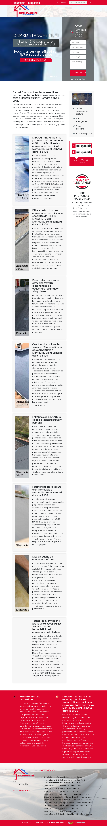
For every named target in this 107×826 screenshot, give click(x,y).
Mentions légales (58, 823)
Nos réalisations (35, 60)
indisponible (19, 2)
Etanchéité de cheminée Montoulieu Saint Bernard (71, 814)
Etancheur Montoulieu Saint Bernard (65, 794)
